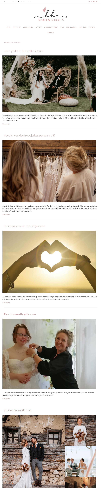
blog (62, 27)
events (92, 27)
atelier (38, 27)
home (8, 27)
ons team (82, 27)
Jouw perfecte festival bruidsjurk (23, 51)
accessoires (28, 27)
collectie (17, 27)
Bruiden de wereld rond (17, 410)
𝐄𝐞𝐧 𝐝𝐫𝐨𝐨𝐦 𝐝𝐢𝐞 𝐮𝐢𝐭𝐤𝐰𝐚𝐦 (20, 314)
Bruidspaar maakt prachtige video (24, 226)
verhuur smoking (50, 27)
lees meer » (6, 124)
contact (50, 32)
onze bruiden (71, 27)
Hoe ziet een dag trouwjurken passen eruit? (29, 135)
